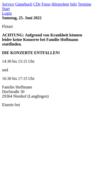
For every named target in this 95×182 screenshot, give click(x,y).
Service (8, 4)
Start (6, 9)
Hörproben (60, 4)
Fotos (46, 4)
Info (73, 4)
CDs (37, 4)
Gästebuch (23, 4)
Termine (84, 4)
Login (7, 13)
